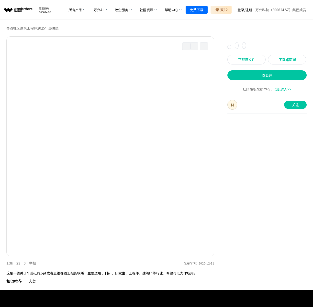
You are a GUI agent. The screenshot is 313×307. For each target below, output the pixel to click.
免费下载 (196, 9)
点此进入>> (282, 89)
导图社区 (13, 28)
